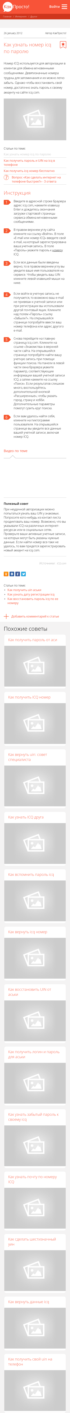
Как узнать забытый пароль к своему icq (33, 1117)
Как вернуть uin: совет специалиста (27, 757)
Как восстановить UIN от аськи (29, 992)
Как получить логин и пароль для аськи (34, 1054)
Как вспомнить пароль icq (31, 874)
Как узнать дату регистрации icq (31, 594)
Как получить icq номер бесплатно (29, 171)
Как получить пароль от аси (32, 639)
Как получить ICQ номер (29, 697)
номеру (57, 250)
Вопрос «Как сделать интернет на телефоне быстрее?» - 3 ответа (36, 179)
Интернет (21, 16)
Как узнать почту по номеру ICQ (32, 1179)
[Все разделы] (64, 6)
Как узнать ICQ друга (26, 817)
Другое (33, 16)
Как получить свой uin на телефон (30, 1362)
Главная (7, 16)
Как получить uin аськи (24, 590)
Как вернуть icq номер (27, 931)
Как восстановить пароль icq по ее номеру (32, 601)
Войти (54, 6)
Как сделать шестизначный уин (32, 1242)
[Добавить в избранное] (63, 44)
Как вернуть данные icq (28, 1301)
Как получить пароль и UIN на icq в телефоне (29, 163)
